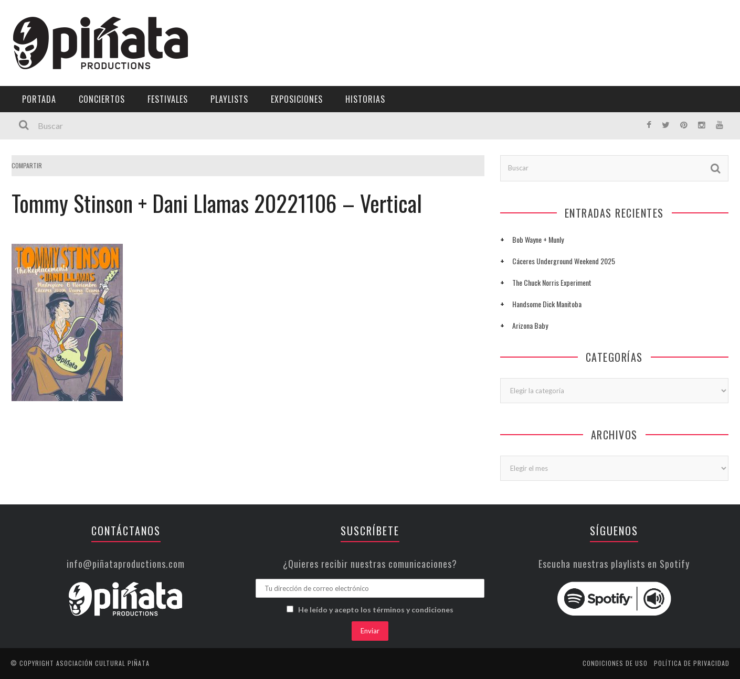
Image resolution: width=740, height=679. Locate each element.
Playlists (229, 99)
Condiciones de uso (615, 663)
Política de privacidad (692, 663)
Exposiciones (297, 99)
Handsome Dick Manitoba (547, 303)
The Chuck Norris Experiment (551, 282)
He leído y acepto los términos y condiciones (375, 609)
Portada (39, 99)
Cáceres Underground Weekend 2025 (563, 260)
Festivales (167, 99)
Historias (365, 99)
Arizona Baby (530, 325)
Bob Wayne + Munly (538, 239)
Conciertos (102, 99)
